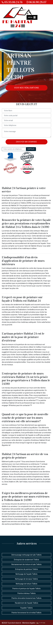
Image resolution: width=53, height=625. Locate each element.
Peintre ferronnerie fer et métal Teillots (26, 613)
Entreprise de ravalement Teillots (26, 560)
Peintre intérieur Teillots (27, 593)
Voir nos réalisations (26, 88)
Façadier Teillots (26, 608)
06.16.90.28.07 (36, 2)
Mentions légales (28, 623)
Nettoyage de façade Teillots (26, 574)
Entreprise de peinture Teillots (26, 569)
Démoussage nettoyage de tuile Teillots (26, 555)
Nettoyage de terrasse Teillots (26, 579)
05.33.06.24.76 (12, 2)
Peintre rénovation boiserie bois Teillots (26, 598)
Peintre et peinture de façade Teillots (26, 588)
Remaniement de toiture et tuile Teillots (26, 564)
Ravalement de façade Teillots (26, 603)
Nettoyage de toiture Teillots (26, 584)
